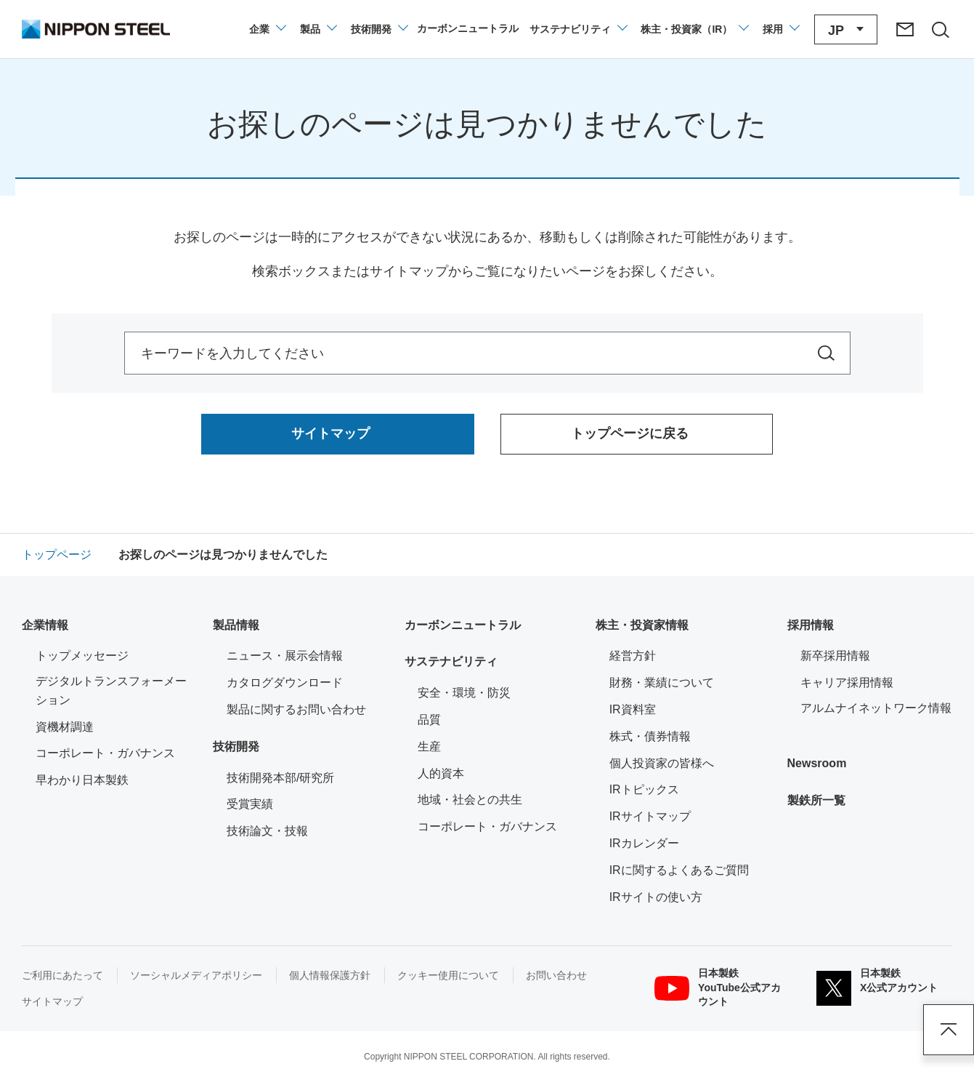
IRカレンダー (644, 843)
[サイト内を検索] (826, 353)
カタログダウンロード (285, 682)
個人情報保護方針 (329, 975)
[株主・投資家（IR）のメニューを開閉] (694, 29)
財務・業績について (661, 682)
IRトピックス (644, 789)
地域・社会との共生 (470, 799)
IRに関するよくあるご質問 (679, 870)
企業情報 (45, 625)
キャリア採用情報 (846, 682)
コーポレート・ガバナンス (105, 753)
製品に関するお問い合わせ (296, 709)
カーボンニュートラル (463, 625)
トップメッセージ (82, 655)
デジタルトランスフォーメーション (111, 690)
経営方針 (632, 655)
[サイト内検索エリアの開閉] (939, 29)
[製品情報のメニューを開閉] (318, 29)
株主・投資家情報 (642, 625)
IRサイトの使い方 (655, 897)
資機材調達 (65, 727)
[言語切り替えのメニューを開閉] (845, 29)
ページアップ (948, 1029)
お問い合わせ (556, 975)
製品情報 (236, 625)
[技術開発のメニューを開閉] (378, 29)
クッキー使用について (448, 975)
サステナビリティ (451, 661)
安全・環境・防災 (464, 692)
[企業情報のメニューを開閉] (267, 29)
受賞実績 (250, 804)
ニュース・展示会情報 (285, 655)
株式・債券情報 (650, 736)
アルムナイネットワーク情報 (876, 706)
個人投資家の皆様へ (661, 763)
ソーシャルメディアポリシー (196, 975)
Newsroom (817, 763)
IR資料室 (632, 709)
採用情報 (810, 625)
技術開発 (236, 746)
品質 (429, 719)
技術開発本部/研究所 (280, 778)
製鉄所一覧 (816, 800)
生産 (429, 746)
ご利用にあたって (62, 975)
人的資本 (441, 773)
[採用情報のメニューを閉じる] (780, 29)
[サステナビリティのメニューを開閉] (577, 29)
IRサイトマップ (650, 816)
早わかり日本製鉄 (82, 780)
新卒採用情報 (835, 655)
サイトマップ (52, 1001)
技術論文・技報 (267, 831)
